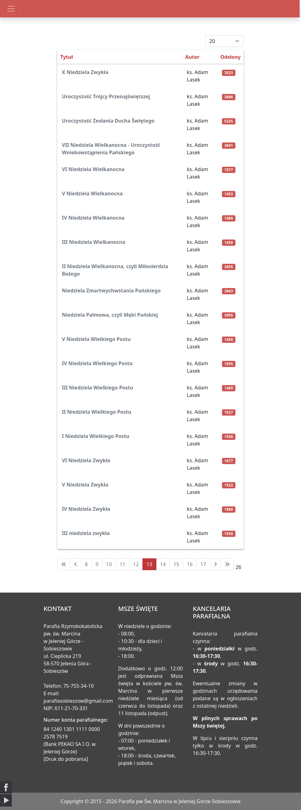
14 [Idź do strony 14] (163, 564)
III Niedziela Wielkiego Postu (97, 387)
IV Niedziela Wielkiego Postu (97, 363)
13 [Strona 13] (149, 564)
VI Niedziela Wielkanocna (93, 169)
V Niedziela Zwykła (85, 484)
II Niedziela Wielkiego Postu (96, 411)
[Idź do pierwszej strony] (63, 564)
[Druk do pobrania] (66, 759)
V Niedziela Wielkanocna (92, 193)
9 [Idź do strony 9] (96, 564)
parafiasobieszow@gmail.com (78, 700)
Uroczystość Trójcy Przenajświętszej (106, 96)
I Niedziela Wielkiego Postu (95, 436)
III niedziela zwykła (86, 533)
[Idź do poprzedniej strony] (75, 564)
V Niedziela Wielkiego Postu (96, 339)
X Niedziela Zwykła (85, 72)
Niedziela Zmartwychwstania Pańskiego (111, 290)
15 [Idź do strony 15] (176, 564)
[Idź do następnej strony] (215, 564)
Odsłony (230, 57)
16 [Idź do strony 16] (189, 564)
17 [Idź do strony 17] (203, 564)
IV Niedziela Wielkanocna (93, 217)
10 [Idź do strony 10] (109, 564)
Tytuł (66, 57)
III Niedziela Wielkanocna (93, 242)
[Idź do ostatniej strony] (227, 564)
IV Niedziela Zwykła (86, 508)
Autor (192, 57)
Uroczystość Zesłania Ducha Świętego (108, 120)
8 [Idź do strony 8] (86, 564)
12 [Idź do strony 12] (136, 564)
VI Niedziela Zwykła (86, 460)
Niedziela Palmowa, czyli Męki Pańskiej (110, 314)
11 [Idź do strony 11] (122, 564)
